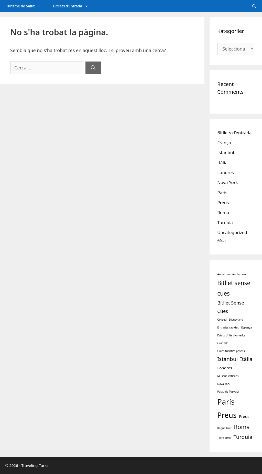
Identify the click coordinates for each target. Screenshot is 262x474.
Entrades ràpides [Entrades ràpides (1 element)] (228, 327)
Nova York (227, 182)
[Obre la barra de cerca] (254, 6)
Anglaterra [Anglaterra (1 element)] (239, 274)
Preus (223, 202)
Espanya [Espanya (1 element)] (246, 327)
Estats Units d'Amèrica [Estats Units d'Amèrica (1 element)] (231, 335)
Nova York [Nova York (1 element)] (223, 384)
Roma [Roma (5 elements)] (242, 427)
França (224, 142)
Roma (223, 212)
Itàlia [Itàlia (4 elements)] (246, 358)
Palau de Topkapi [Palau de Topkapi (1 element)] (228, 391)
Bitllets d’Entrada (73, 6)
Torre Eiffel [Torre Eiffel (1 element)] (224, 438)
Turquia (225, 222)
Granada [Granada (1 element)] (222, 343)
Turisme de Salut (26, 6)
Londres (225, 172)
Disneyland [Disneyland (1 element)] (236, 319)
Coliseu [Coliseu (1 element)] (221, 319)
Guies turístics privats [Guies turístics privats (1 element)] (231, 351)
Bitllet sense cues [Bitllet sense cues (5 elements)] (233, 288)
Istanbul (225, 152)
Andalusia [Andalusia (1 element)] (223, 274)
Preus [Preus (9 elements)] (226, 415)
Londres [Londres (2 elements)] (224, 367)
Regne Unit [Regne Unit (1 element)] (224, 428)
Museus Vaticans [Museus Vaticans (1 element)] (227, 376)
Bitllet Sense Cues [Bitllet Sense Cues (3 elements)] (230, 307)
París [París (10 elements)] (226, 402)
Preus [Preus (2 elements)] (244, 416)
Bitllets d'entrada (234, 133)
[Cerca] (93, 68)
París (222, 193)
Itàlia (222, 162)
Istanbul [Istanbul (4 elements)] (227, 358)
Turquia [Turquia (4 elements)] (242, 436)
